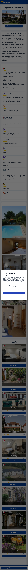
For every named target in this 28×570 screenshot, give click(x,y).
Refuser (14, 296)
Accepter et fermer (14, 292)
